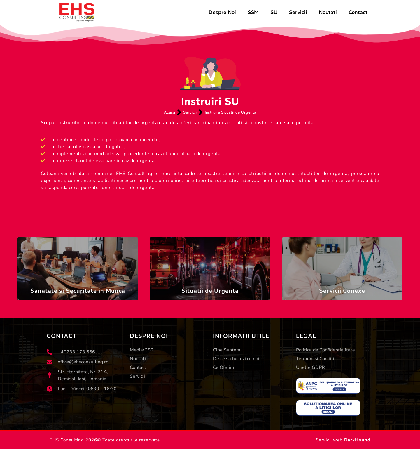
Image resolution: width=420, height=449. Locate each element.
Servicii (298, 12)
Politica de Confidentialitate (325, 350)
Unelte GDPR (310, 367)
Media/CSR (142, 350)
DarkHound (357, 440)
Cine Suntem (226, 350)
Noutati (328, 12)
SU (273, 12)
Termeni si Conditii (315, 359)
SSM (253, 12)
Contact (358, 12)
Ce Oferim (223, 367)
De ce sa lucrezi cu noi (236, 359)
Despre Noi (222, 12)
